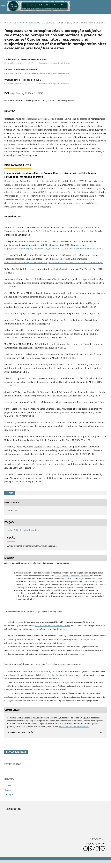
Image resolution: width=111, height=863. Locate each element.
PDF (10, 493)
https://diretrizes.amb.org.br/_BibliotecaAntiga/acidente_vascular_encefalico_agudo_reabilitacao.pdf (53, 248)
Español (8, 790)
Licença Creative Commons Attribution (72, 575)
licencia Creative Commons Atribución (57, 675)
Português (9, 794)
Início (7, 23)
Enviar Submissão (16, 752)
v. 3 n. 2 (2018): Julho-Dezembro (38, 23)
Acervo (17, 23)
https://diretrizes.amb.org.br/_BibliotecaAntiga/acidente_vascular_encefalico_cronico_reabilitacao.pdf (53, 262)
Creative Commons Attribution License (52, 625)
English (8, 785)
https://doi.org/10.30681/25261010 (26, 93)
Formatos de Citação (20, 732)
